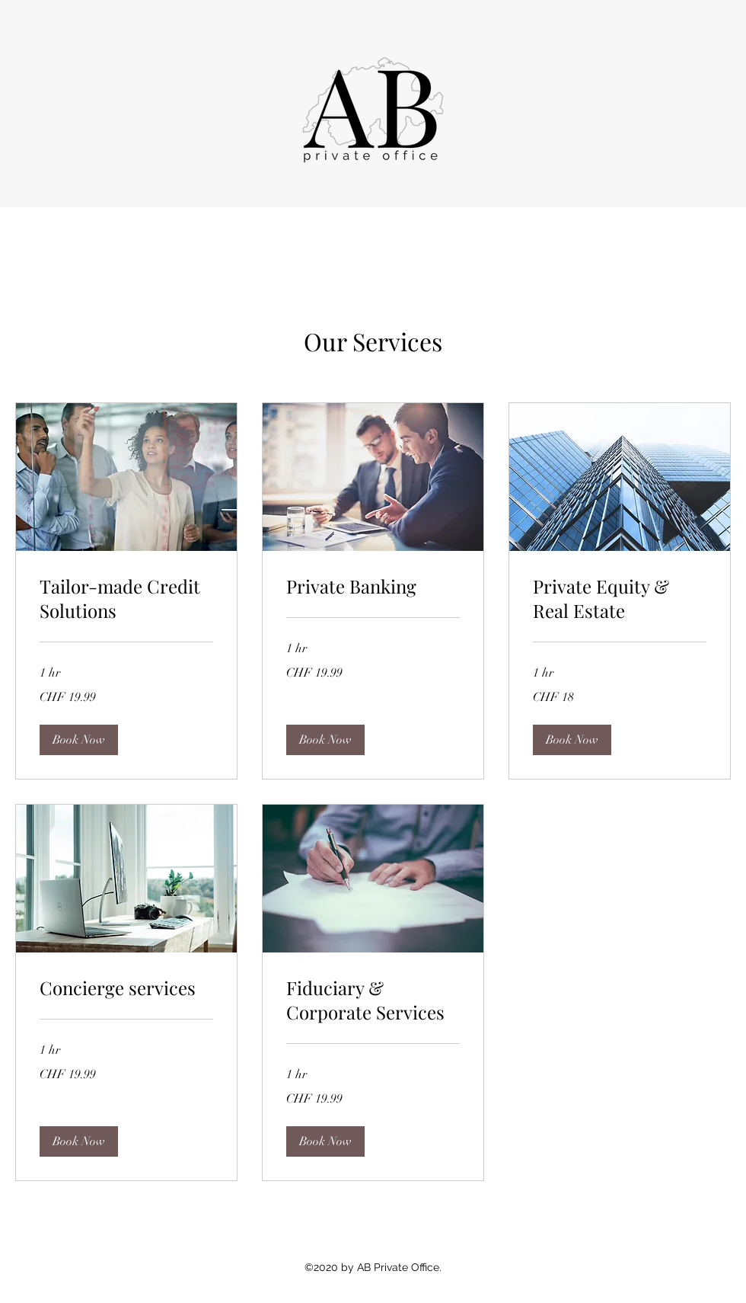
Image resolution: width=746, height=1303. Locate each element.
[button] (79, 740)
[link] (126, 599)
